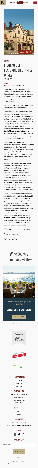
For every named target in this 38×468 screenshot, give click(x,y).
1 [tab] (10, 54)
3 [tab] (14, 54)
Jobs (19, 414)
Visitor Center (19, 397)
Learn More (19, 317)
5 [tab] (18, 54)
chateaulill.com (12, 239)
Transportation (19, 400)
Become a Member (19, 422)
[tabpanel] (19, 32)
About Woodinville (19, 394)
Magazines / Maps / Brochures (19, 425)
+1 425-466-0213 (13, 234)
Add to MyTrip (25, 52)
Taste (18, 380)
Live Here (18, 403)
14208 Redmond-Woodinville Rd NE (18, 230)
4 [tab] (16, 54)
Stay (18, 386)
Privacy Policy (19, 461)
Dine (18, 383)
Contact (19, 411)
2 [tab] (12, 54)
